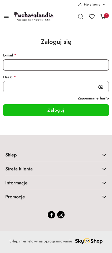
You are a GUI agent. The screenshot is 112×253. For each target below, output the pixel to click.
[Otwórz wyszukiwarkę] (81, 16)
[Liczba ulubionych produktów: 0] (92, 16)
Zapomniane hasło (93, 98)
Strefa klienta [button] (56, 168)
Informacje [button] (56, 182)
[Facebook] (51, 214)
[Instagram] (61, 214)
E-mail (9, 55)
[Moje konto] (92, 4)
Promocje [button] (56, 196)
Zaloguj (56, 110)
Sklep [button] (56, 154)
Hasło (9, 77)
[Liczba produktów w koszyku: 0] (103, 16)
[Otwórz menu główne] (6, 16)
